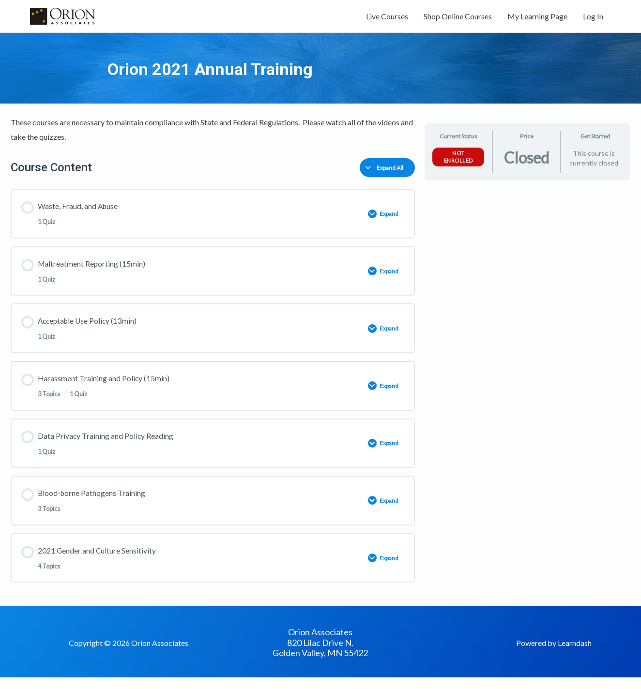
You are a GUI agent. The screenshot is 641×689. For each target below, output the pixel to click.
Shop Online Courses (458, 18)
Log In (593, 18)
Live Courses (387, 18)
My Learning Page (537, 18)
